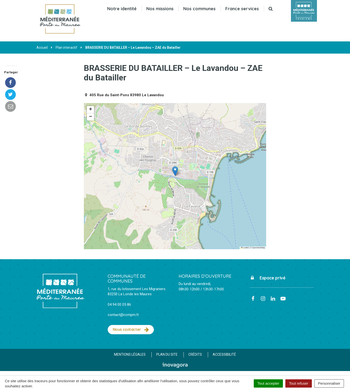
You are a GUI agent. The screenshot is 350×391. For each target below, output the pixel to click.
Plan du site (167, 354)
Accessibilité (224, 354)
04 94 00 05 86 (119, 304)
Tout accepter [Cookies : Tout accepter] (268, 383)
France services (242, 8)
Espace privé (268, 278)
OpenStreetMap (258, 248)
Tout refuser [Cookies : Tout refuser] (298, 383)
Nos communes (199, 8)
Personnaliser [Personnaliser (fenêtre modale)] (329, 383)
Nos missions (160, 8)
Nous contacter (131, 329)
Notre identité (122, 8)
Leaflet (245, 248)
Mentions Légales (130, 354)
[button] (175, 171)
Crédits (195, 354)
